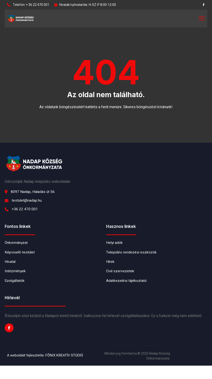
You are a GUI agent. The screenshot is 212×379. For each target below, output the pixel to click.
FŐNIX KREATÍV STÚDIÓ (64, 369)
